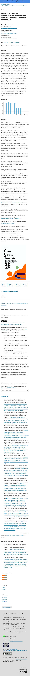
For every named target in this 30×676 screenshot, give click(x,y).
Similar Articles (5, 396)
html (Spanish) (18, 285)
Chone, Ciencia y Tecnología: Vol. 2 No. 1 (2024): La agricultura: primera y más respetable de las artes (16, 450)
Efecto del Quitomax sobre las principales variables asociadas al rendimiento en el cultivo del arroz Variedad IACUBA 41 (15, 405)
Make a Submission (7, 607)
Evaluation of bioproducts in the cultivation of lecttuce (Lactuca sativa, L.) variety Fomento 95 (15, 485)
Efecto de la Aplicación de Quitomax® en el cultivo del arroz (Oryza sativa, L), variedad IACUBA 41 (16, 511)
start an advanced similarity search (15, 535)
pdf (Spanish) (11, 285)
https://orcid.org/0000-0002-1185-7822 (9, 28)
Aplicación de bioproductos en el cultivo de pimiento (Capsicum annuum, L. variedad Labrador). (15, 523)
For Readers (4, 597)
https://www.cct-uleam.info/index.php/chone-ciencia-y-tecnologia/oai (15, 650)
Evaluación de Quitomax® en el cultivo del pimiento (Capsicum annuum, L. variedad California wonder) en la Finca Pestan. (16, 470)
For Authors (4, 599)
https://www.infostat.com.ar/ (7, 223)
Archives (7, 4)
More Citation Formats (6, 390)
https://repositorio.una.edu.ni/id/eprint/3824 (11, 218)
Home (2, 4)
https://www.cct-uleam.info (16, 641)
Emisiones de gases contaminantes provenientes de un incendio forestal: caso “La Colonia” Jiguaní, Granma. (16, 551)
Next (26, 533)
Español (3, 589)
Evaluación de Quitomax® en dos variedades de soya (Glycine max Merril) (16, 458)
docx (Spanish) (4, 285)
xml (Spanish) (25, 285)
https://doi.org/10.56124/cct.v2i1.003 (12, 42)
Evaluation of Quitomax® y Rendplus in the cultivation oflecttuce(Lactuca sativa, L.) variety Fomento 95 (16, 432)
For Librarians (4, 601)
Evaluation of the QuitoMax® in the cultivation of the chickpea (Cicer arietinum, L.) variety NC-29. (16, 419)
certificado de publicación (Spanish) (10, 291)
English (3, 587)
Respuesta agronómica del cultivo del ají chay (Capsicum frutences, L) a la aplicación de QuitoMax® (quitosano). (16, 447)
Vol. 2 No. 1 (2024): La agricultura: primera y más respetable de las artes (14, 6)
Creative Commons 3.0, (21, 659)
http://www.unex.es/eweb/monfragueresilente (11, 202)
